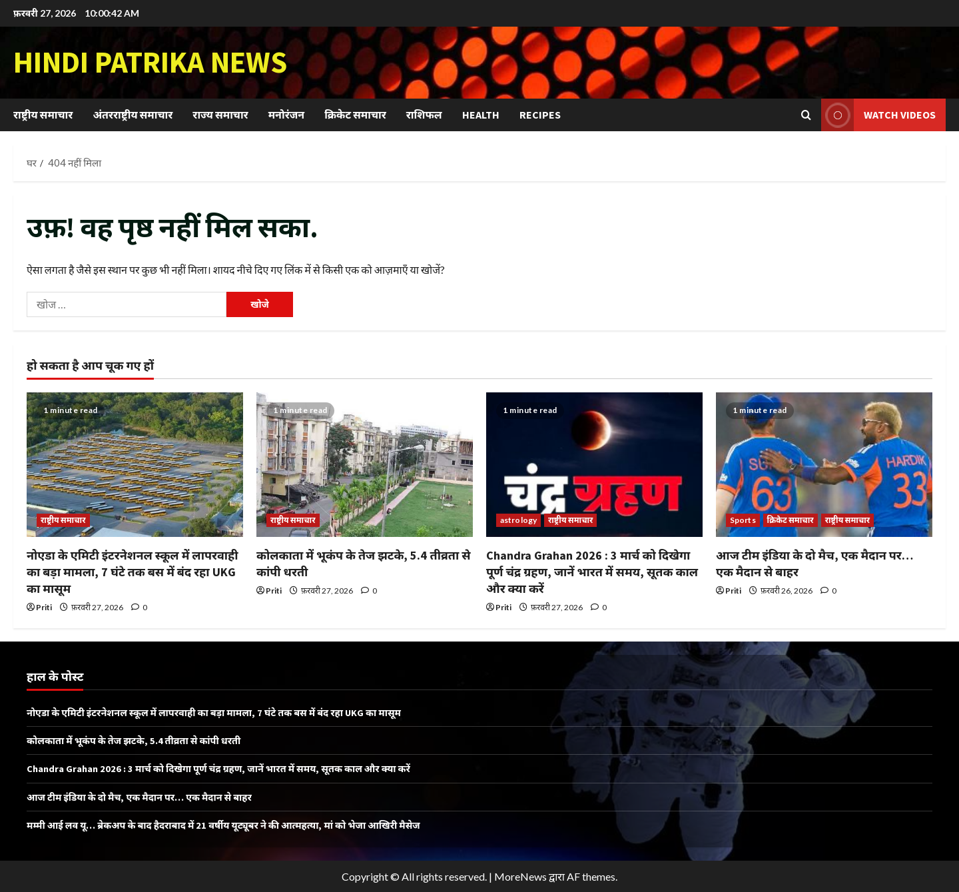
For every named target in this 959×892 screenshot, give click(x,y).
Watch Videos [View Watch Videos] (878, 115)
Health (480, 114)
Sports (743, 520)
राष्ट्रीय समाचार (43, 114)
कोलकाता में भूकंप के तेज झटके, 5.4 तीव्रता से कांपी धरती (143, 740)
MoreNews (520, 876)
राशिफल (424, 114)
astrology (518, 520)
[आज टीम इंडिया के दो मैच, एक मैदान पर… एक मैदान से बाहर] (824, 464)
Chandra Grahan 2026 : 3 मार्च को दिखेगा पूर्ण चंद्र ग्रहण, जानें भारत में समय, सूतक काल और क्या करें (592, 572)
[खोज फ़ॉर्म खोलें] (806, 115)
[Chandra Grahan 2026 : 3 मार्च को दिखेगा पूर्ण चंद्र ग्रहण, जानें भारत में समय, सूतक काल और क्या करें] (594, 464)
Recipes (540, 114)
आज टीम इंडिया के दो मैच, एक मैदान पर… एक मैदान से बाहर (150, 796)
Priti (44, 607)
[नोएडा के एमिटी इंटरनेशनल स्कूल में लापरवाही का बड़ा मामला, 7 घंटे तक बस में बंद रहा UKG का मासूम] (135, 464)
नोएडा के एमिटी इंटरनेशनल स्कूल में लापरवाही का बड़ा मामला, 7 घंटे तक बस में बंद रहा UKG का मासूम (132, 572)
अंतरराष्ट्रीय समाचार (132, 114)
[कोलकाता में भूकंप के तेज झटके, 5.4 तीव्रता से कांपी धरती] (364, 464)
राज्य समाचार (220, 114)
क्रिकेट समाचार (355, 114)
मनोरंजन (286, 114)
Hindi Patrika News (150, 62)
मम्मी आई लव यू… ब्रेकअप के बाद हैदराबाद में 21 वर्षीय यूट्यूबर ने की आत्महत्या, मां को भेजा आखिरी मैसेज (242, 824)
